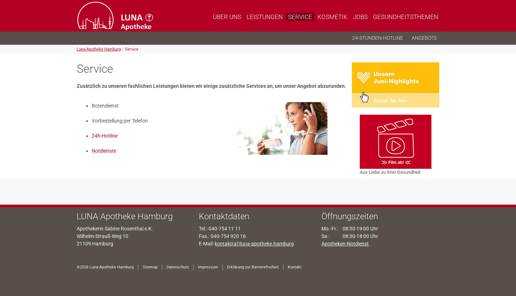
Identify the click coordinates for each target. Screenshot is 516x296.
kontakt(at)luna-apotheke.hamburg (254, 244)
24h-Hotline (105, 136)
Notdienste (104, 151)
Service (131, 49)
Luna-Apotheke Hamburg (99, 49)
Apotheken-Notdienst (345, 244)
